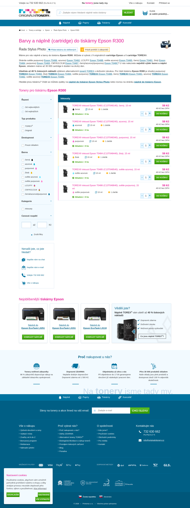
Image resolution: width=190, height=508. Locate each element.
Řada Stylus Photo (60, 30)
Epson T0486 (50, 60)
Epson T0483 (43, 63)
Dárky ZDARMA (66, 433)
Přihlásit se (164, 3)
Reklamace (25, 444)
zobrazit (33, 337)
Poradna (63, 451)
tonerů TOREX (87, 71)
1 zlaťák (104, 109)
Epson (47, 30)
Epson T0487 (71, 63)
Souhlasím (13, 494)
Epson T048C (111, 63)
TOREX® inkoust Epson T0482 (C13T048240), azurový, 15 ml (102, 121)
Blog (61, 447)
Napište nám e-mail (33, 267)
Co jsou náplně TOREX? (152, 336)
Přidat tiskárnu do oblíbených (62, 50)
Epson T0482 (73, 60)
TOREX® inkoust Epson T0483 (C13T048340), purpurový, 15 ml (103, 137)
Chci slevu (140, 410)
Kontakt (150, 3)
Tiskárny (104, 23)
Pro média (102, 440)
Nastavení (43, 494)
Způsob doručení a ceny (30, 430)
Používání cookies (106, 433)
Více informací (40, 488)
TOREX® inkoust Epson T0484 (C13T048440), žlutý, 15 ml (101, 153)
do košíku (161, 114)
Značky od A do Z (28, 437)
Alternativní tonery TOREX (72, 437)
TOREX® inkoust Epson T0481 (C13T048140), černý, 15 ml (101, 105)
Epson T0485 (125, 60)
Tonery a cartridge (35, 30)
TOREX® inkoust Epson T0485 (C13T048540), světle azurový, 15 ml (106, 169)
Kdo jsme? (103, 430)
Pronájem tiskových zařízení (71, 444)
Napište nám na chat (33, 259)
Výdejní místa (26, 433)
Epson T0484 (59, 74)
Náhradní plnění (27, 447)
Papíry (83, 23)
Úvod (23, 30)
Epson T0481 (146, 60)
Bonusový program (28, 440)
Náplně (63, 23)
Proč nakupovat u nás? (69, 430)
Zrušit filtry (37, 234)
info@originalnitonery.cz (154, 440)
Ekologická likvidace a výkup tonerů (74, 440)
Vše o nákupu (135, 3)
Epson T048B (96, 60)
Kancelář (126, 23)
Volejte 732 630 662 (33, 275)
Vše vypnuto (42, 499)
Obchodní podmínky (107, 437)
